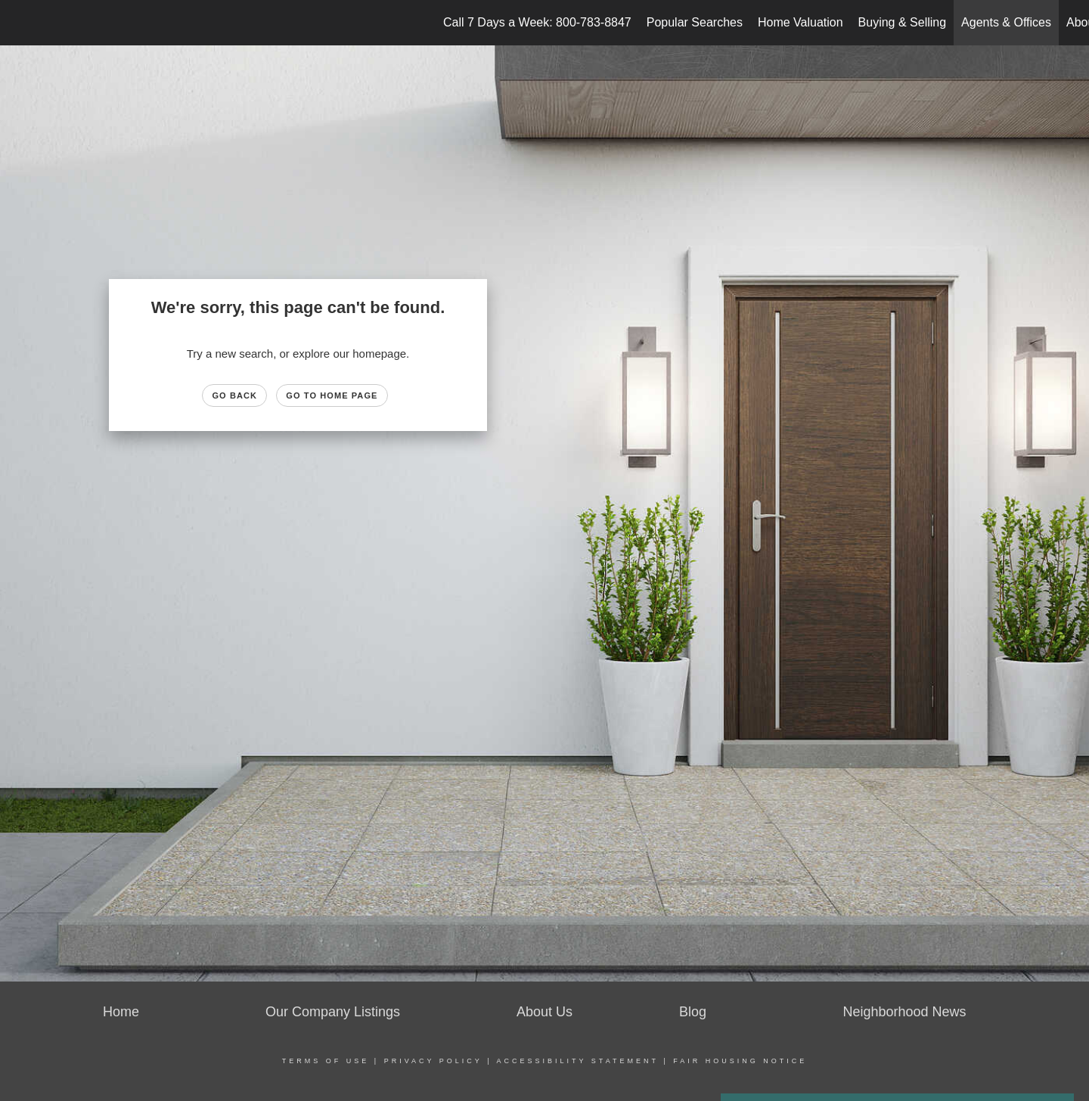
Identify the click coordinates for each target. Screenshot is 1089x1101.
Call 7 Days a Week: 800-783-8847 (537, 22)
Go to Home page (331, 395)
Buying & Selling (902, 22)
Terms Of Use (326, 1061)
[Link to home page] (19, 22)
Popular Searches (695, 22)
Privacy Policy (433, 1061)
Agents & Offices (1006, 22)
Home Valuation (800, 22)
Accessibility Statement (578, 1061)
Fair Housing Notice (740, 1061)
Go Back (234, 395)
